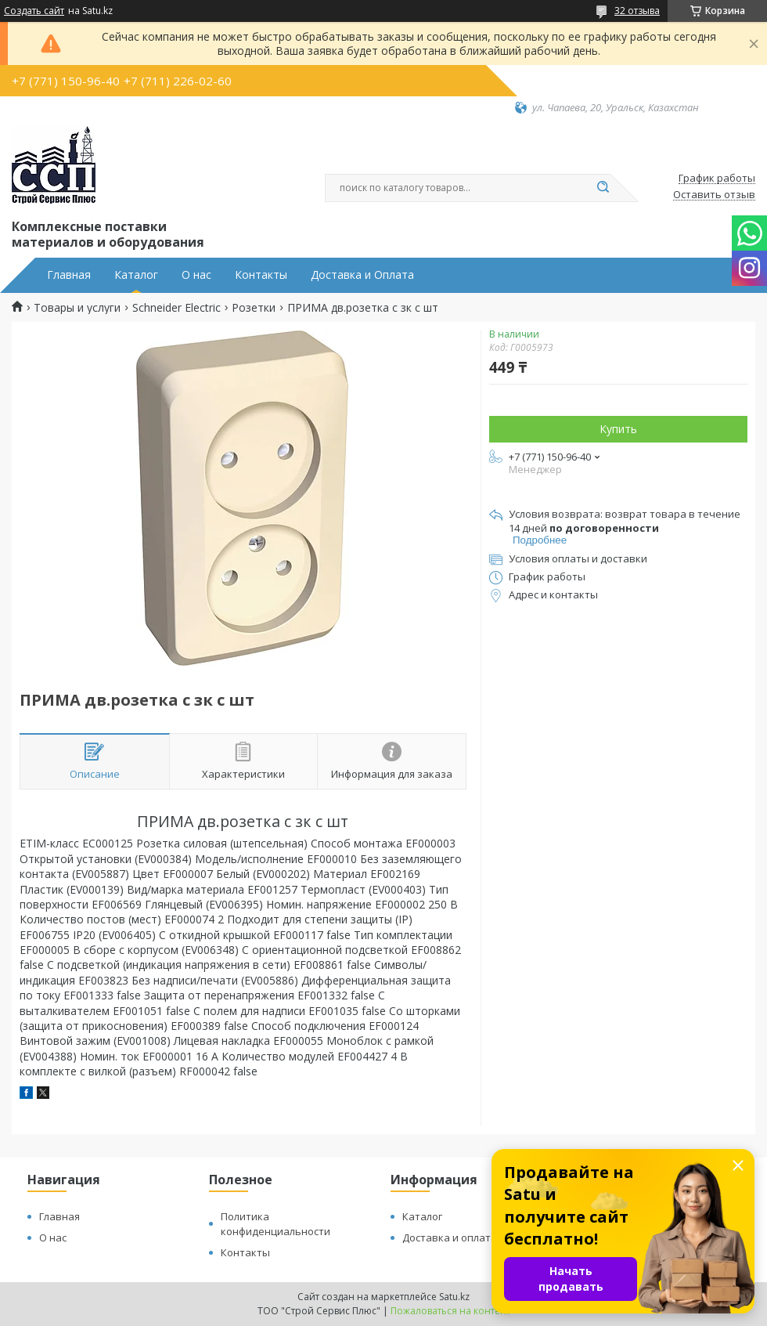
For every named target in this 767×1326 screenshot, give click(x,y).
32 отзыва (637, 10)
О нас (196, 274)
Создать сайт (34, 10)
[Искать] (602, 188)
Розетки (253, 308)
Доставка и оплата (449, 1237)
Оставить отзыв (714, 195)
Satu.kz (454, 1296)
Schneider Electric (176, 308)
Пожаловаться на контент (450, 1310)
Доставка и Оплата (362, 274)
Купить (618, 428)
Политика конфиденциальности (275, 1223)
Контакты (261, 274)
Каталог (136, 274)
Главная (69, 274)
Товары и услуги (77, 308)
